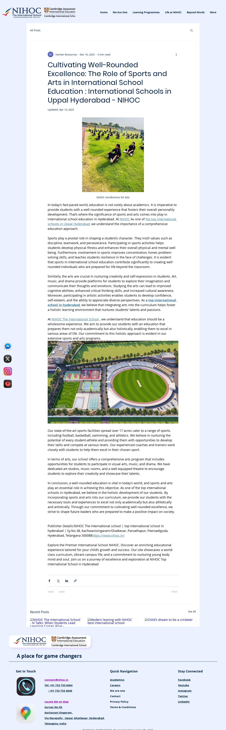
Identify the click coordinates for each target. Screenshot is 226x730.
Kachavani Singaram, (58, 712)
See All (192, 611)
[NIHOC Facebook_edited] (8, 346)
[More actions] (176, 54)
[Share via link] (75, 580)
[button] (191, 30)
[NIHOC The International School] (8, 384)
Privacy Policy (119, 702)
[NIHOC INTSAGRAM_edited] (8, 371)
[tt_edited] (8, 358)
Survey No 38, (53, 707)
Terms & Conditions (123, 707)
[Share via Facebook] (49, 580)
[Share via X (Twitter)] (58, 580)
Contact (115, 696)
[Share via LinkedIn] (66, 580)
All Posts (35, 30)
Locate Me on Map (56, 702)
